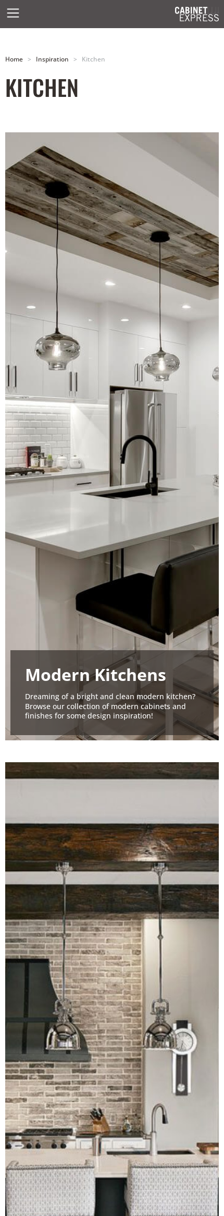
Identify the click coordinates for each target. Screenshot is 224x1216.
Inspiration (52, 59)
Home (14, 59)
